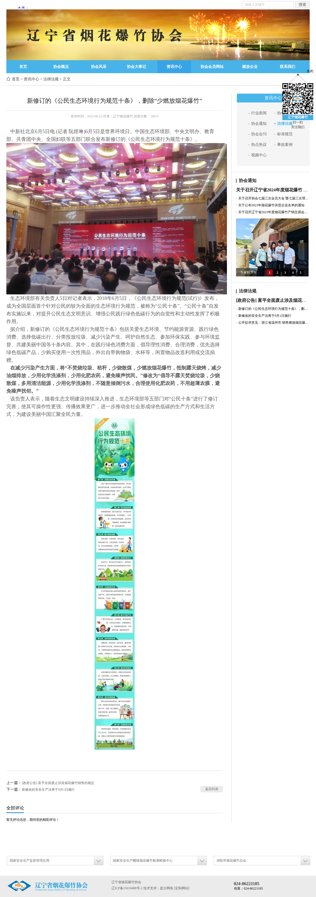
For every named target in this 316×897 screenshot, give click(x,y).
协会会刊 (259, 134)
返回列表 (211, 789)
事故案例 (285, 145)
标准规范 (285, 134)
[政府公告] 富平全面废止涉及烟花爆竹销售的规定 (58, 783)
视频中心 (259, 155)
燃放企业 (250, 67)
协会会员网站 (212, 67)
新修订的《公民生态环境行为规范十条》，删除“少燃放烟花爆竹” (274, 309)
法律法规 (51, 79)
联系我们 (287, 67)
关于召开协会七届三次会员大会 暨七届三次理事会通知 (274, 198)
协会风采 (98, 67)
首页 (23, 67)
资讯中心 (174, 67)
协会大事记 (136, 67)
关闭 (310, 71)
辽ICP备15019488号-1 (127, 888)
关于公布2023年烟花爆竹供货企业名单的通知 (271, 205)
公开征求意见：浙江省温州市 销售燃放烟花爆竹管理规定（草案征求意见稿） (274, 322)
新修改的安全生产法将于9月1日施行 (48, 790)
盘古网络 (166, 888)
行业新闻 (259, 113)
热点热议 (259, 145)
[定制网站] (181, 888)
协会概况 (61, 67)
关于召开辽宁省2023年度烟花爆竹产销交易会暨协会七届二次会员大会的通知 (274, 212)
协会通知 (259, 124)
